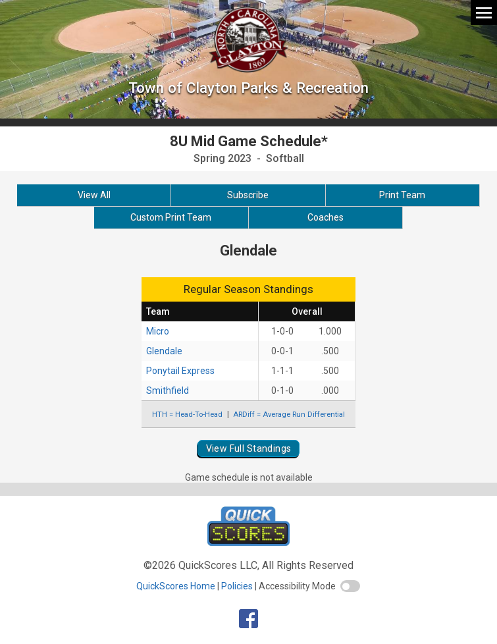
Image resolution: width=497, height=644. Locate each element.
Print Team (402, 195)
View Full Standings (249, 448)
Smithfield (167, 390)
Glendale (164, 351)
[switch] (350, 586)
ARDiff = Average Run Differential (289, 414)
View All (94, 195)
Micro (157, 331)
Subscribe (248, 195)
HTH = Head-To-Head (187, 414)
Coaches (325, 217)
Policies (237, 586)
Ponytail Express (180, 370)
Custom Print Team (170, 217)
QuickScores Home (175, 586)
